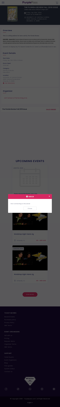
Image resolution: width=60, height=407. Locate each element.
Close (30, 208)
